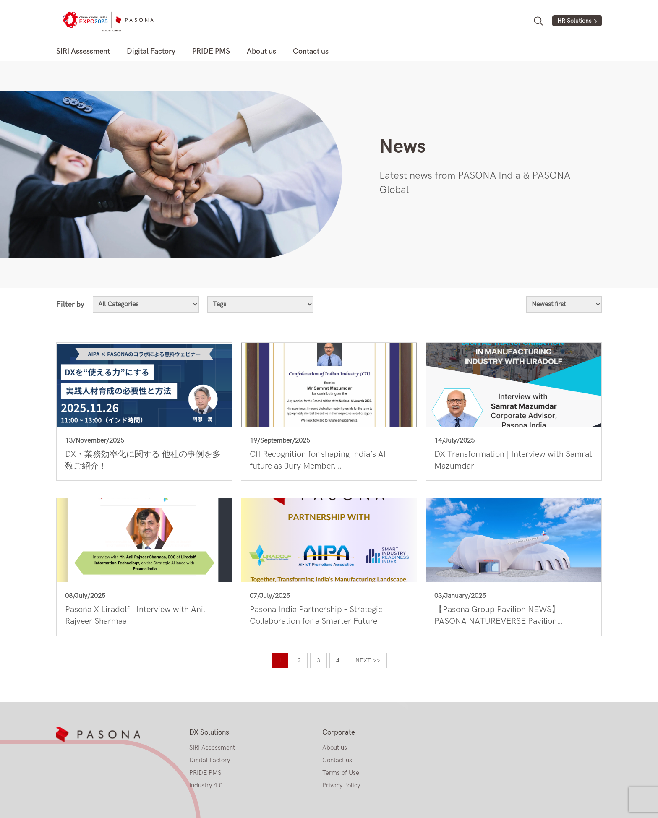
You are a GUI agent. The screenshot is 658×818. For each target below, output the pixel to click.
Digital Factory (151, 51)
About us (261, 51)
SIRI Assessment (83, 51)
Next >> (367, 660)
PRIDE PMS (211, 51)
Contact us (311, 51)
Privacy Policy (341, 785)
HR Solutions (574, 20)
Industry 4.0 (205, 785)
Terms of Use (340, 772)
